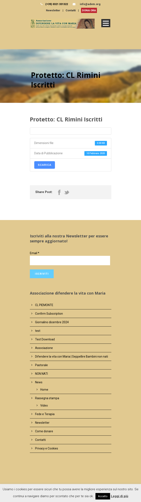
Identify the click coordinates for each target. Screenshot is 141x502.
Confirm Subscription (49, 313)
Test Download (45, 339)
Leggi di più (119, 496)
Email (34, 253)
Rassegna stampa (47, 398)
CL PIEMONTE (44, 305)
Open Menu (105, 23)
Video (44, 405)
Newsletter (53, 10)
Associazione (44, 348)
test (37, 330)
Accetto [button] (103, 496)
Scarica (44, 164)
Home (44, 389)
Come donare (44, 431)
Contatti (71, 10)
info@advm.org (90, 4)
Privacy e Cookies (46, 448)
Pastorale (41, 365)
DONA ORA (89, 10)
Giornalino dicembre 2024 (52, 322)
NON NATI (41, 373)
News (38, 382)
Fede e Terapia (45, 414)
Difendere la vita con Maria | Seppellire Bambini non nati (71, 356)
